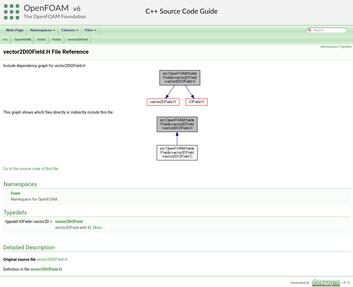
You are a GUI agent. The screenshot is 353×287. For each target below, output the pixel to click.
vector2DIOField (69, 221)
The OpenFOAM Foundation (55, 16)
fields (42, 39)
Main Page (14, 30)
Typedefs (346, 47)
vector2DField (78, 39)
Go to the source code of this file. (31, 169)
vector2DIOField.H (52, 259)
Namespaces (43, 31)
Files (91, 31)
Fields (56, 39)
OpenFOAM (46, 8)
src (5, 39)
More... (99, 227)
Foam (15, 193)
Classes (70, 31)
